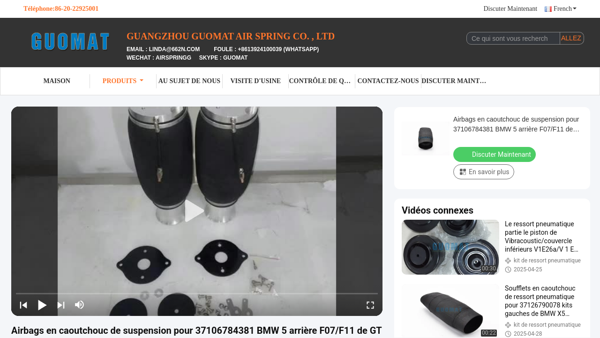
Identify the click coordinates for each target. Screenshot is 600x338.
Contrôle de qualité (322, 80)
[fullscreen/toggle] (370, 305)
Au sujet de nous (189, 80)
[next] (61, 305)
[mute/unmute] (79, 305)
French (565, 8)
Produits (123, 80)
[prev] (23, 305)
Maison (56, 80)
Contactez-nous (388, 80)
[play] (197, 211)
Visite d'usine (255, 80)
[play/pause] (42, 305)
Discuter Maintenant (510, 8)
